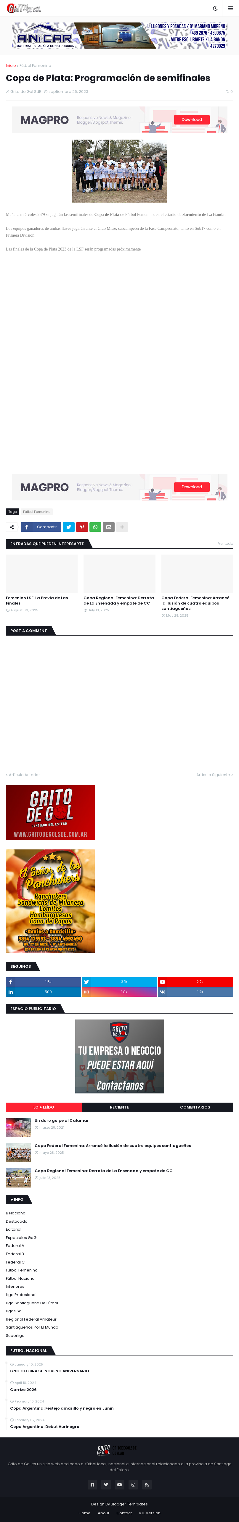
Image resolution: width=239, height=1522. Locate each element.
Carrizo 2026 (23, 1389)
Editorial (13, 1229)
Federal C (15, 1262)
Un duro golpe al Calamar (62, 1120)
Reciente (119, 1107)
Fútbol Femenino (35, 65)
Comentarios (195, 1107)
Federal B (15, 1254)
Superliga (15, 1335)
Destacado (17, 1221)
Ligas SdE (15, 1311)
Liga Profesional (21, 1295)
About (103, 1513)
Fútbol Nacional (21, 1278)
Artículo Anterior (24, 775)
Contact (124, 1513)
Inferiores (15, 1286)
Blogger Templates (129, 1504)
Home (85, 1513)
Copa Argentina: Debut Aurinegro (44, 1426)
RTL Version (150, 1513)
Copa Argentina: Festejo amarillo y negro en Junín (62, 1408)
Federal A (15, 1245)
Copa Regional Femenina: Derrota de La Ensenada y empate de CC (119, 600)
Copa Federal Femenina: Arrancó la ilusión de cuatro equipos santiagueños (195, 603)
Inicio (11, 65)
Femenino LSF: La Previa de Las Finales (37, 600)
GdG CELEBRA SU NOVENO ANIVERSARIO (49, 1371)
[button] (215, 8)
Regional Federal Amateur (31, 1319)
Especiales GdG (21, 1237)
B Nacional (16, 1213)
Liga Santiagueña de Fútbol (32, 1303)
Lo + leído (43, 1107)
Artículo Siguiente (213, 775)
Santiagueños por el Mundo (32, 1327)
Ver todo (225, 543)
